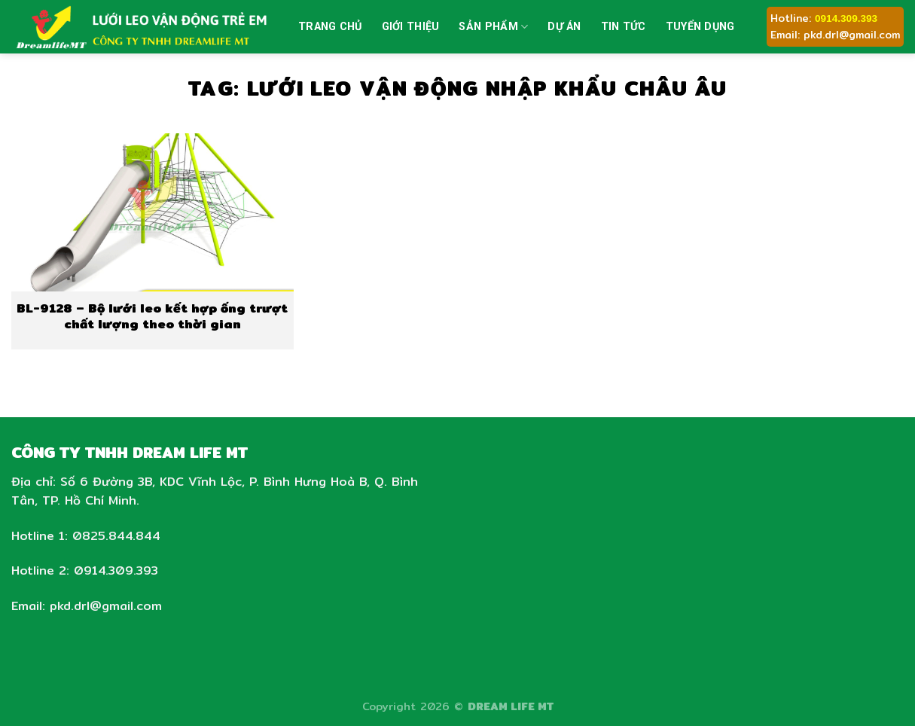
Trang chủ (330, 26)
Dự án (564, 26)
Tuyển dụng (700, 26)
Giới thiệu (411, 26)
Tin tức (623, 26)
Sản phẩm (493, 27)
